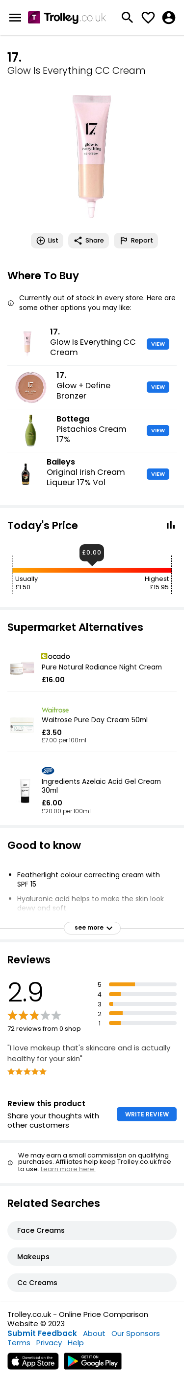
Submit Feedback (42, 1333)
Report (136, 240)
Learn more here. (68, 1169)
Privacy (49, 1342)
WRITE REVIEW (147, 1114)
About (94, 1333)
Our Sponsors (135, 1333)
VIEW (158, 344)
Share (88, 240)
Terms (18, 1342)
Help (76, 1342)
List (47, 240)
